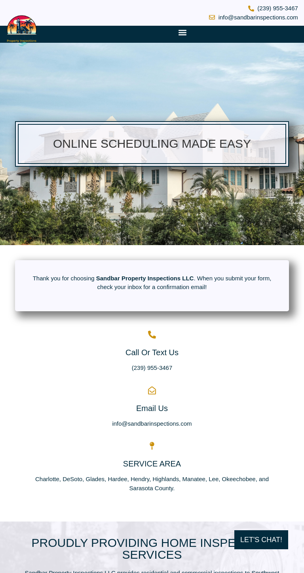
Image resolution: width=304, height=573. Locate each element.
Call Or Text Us (152, 352)
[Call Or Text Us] (152, 335)
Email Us (152, 408)
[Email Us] (152, 390)
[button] (182, 32)
